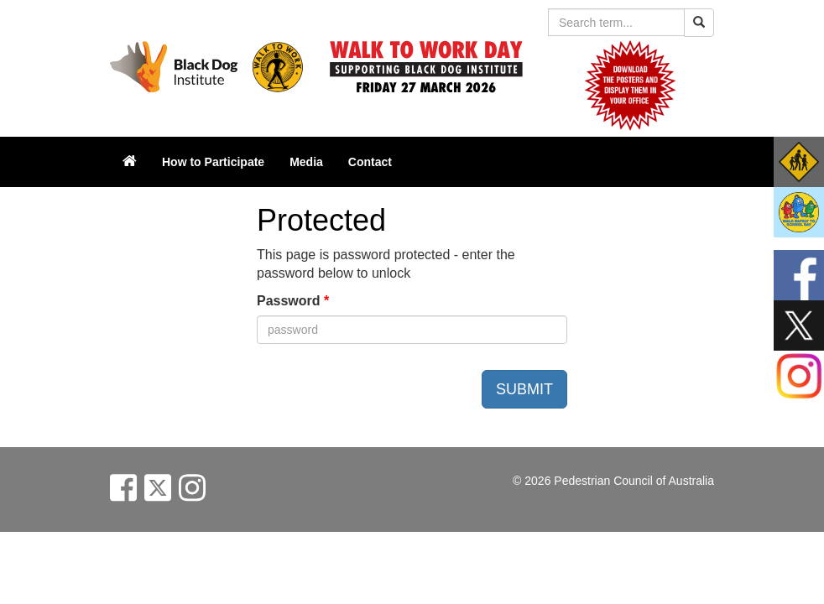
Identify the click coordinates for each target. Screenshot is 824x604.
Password (293, 301)
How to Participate (213, 162)
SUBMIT (524, 389)
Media (306, 162)
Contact (370, 162)
